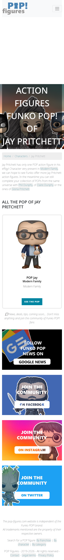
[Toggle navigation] (57, 8)
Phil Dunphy (25, 185)
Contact (14, 555)
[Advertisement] (32, 50)
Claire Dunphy (45, 185)
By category (39, 544)
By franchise (44, 540)
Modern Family (49, 169)
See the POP (32, 301)
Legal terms (29, 555)
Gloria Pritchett (21, 189)
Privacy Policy (46, 555)
